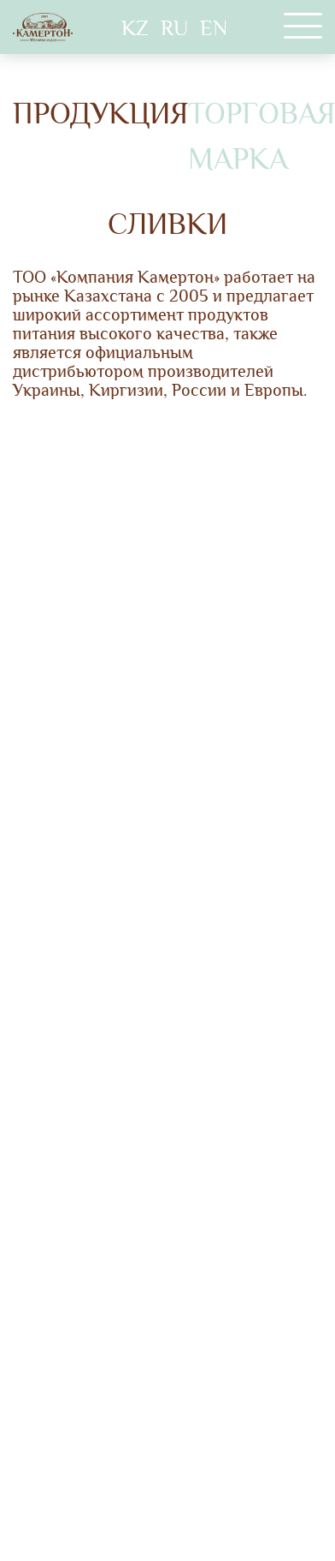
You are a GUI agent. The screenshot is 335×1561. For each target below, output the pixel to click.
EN (213, 28)
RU (174, 28)
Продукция (100, 114)
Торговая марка (261, 137)
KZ (135, 28)
